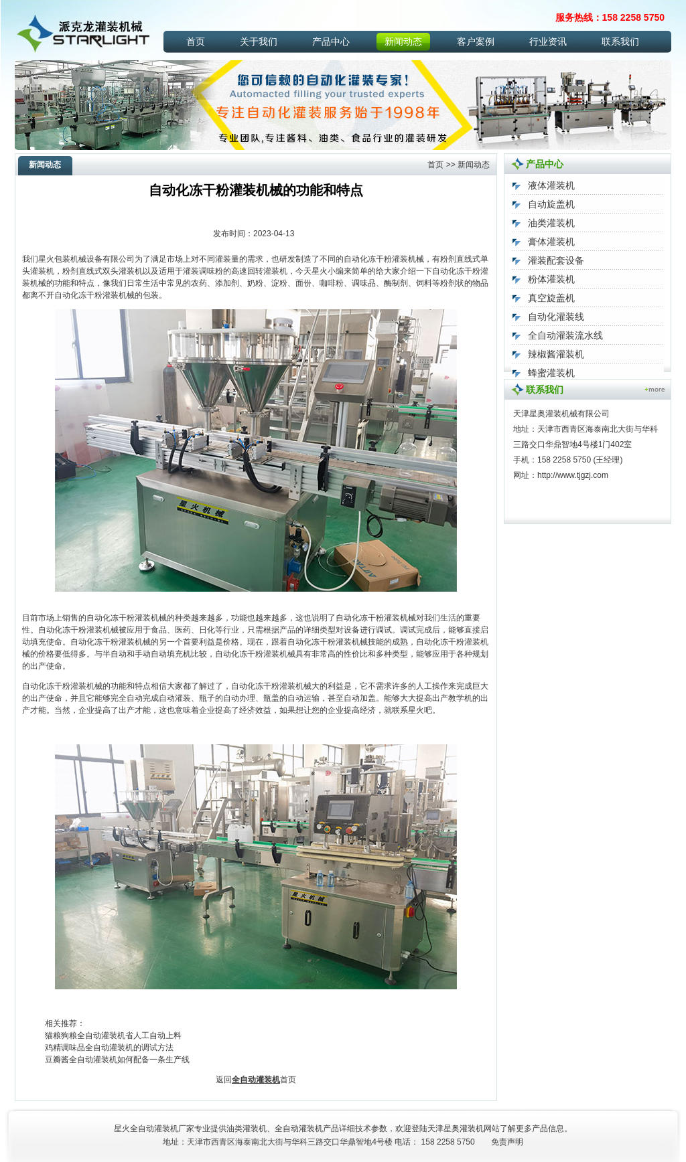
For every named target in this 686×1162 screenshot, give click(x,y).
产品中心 (331, 41)
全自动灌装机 (256, 1079)
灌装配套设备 (556, 260)
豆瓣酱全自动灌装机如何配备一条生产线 (117, 1059)
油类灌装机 (551, 223)
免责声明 (507, 1142)
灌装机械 (408, 259)
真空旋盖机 (551, 298)
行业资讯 (548, 41)
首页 (195, 41)
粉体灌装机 (551, 279)
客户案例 (475, 41)
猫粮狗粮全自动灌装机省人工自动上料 (113, 1035)
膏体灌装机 (551, 241)
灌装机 (472, 1128)
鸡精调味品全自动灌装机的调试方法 (109, 1047)
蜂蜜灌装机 (551, 372)
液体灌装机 (551, 185)
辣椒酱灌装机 (556, 354)
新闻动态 (403, 41)
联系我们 (620, 41)
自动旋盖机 (551, 204)
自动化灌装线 (556, 316)
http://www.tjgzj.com (572, 475)
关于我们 (258, 41)
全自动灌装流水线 (565, 335)
